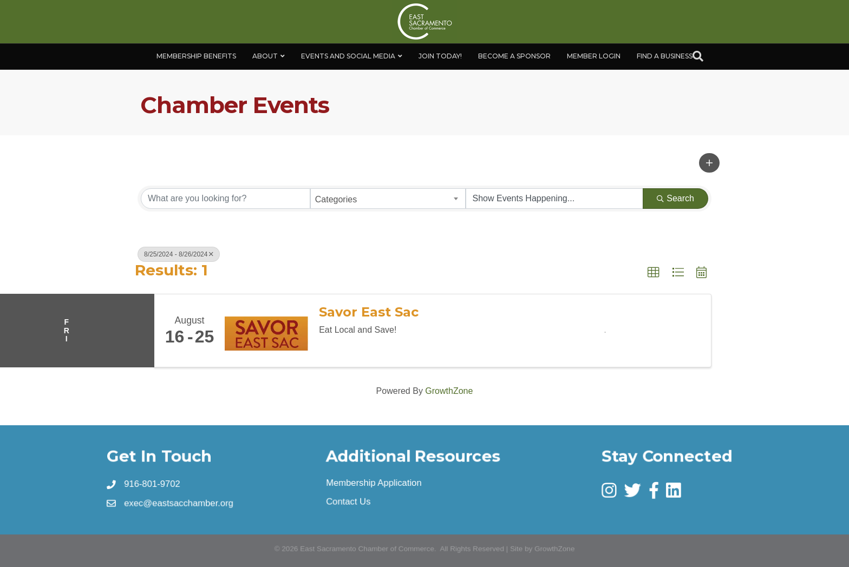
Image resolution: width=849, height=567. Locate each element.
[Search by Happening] (555, 198)
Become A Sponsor (514, 56)
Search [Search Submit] (675, 198)
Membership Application (374, 483)
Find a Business (665, 56)
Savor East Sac (369, 312)
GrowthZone (449, 390)
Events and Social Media (348, 56)
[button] (709, 163)
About (265, 56)
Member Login (594, 56)
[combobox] (388, 198)
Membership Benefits (196, 56)
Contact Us (348, 501)
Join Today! (440, 56)
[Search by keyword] (225, 198)
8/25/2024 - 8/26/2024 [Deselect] (178, 254)
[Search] (698, 56)
